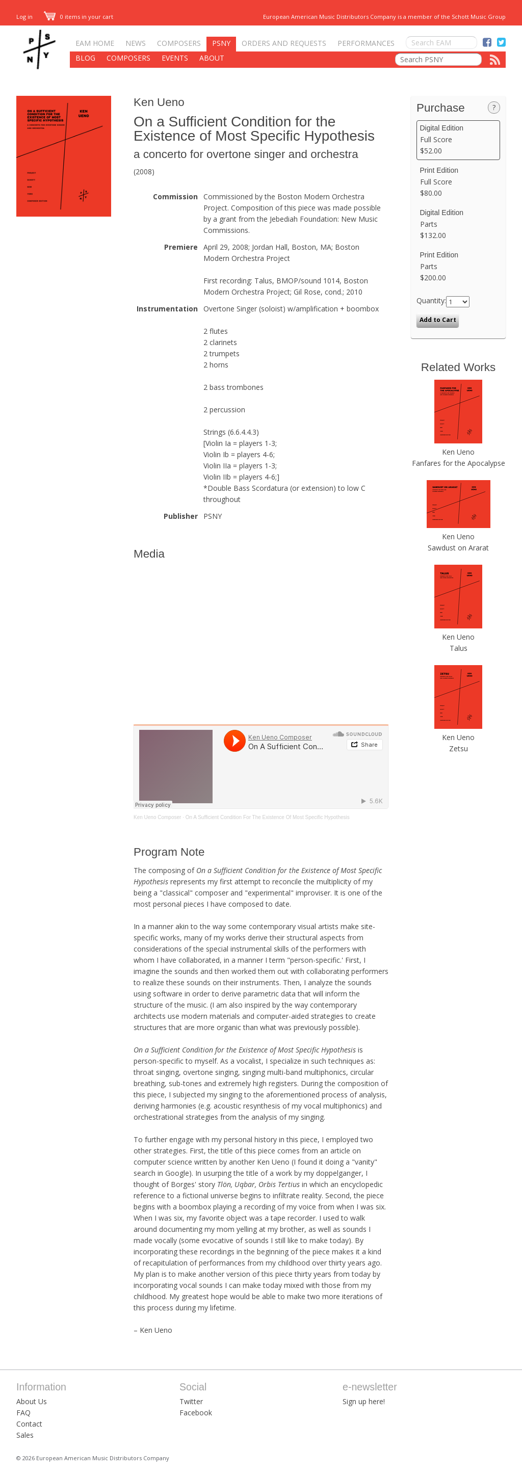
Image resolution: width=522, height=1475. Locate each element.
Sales (25, 1435)
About (211, 58)
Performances (366, 43)
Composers (179, 43)
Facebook (195, 1412)
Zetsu (458, 748)
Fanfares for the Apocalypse (458, 463)
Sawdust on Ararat (458, 547)
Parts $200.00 (458, 266)
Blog (85, 58)
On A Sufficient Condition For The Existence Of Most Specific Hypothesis (268, 817)
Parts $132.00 (458, 224)
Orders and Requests (284, 43)
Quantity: (431, 300)
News (135, 43)
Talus (458, 648)
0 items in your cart (78, 16)
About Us (31, 1401)
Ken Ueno (159, 102)
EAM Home (94, 43)
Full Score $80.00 (458, 182)
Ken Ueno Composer (157, 817)
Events (175, 58)
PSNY (221, 43)
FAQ (23, 1412)
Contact (29, 1424)
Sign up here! (364, 1401)
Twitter (191, 1401)
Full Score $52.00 (458, 139)
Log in (24, 16)
